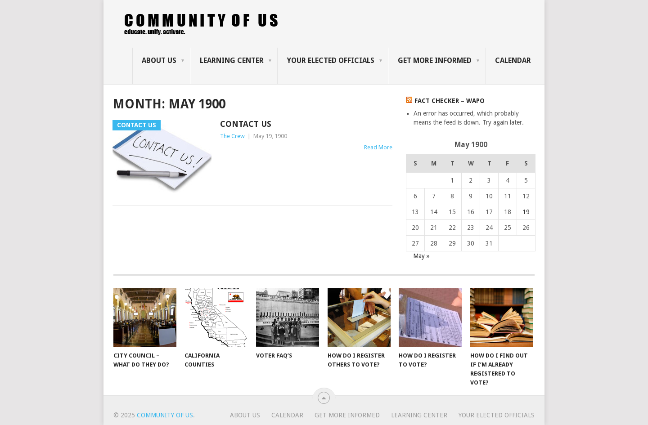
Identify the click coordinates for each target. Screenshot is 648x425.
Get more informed (435, 60)
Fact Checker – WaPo (449, 100)
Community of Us (165, 415)
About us (159, 60)
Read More (378, 147)
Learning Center (232, 60)
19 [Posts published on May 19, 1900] (526, 211)
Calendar (513, 60)
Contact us (245, 124)
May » (421, 255)
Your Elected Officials (330, 60)
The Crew (232, 136)
